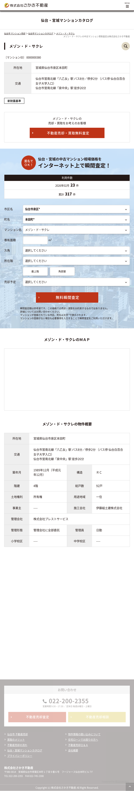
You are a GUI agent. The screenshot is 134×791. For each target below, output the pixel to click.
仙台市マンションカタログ (40, 33)
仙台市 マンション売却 (14, 33)
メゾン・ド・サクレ (65, 33)
